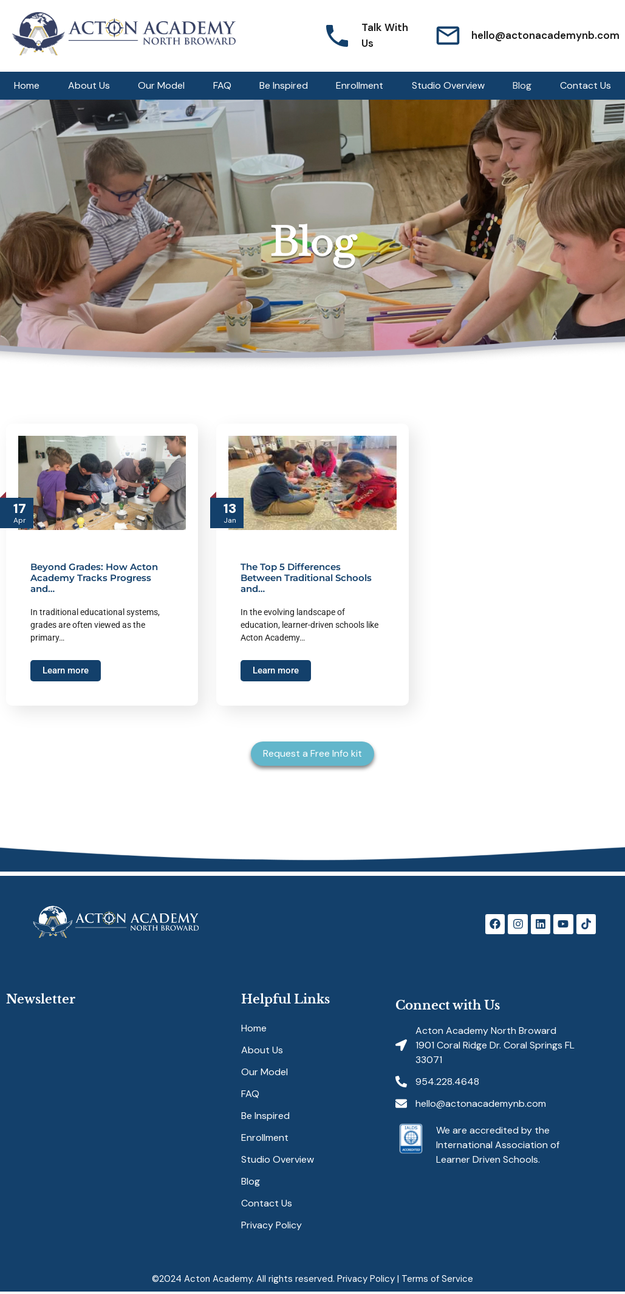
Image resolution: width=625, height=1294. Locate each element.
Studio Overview (448, 85)
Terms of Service (437, 1279)
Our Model (161, 85)
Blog (522, 85)
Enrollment (359, 85)
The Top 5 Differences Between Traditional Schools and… (306, 577)
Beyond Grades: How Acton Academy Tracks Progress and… (94, 577)
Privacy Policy (271, 1225)
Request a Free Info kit (312, 753)
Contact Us (585, 85)
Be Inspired (283, 85)
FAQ (222, 85)
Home (26, 85)
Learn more (66, 670)
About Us (89, 85)
